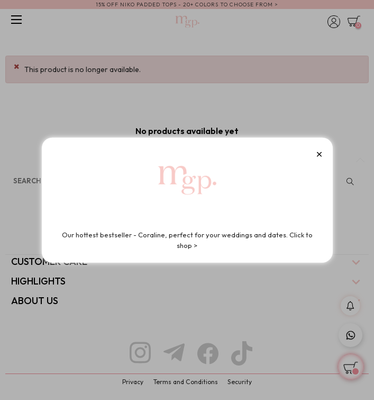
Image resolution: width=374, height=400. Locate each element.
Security (239, 382)
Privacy (132, 382)
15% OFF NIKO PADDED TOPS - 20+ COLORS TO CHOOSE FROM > (187, 4)
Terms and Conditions (185, 382)
